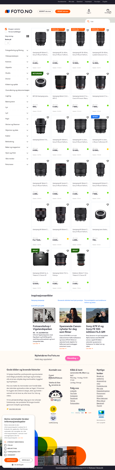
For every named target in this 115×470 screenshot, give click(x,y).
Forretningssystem (62, 468)
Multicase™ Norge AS (96, 468)
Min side (71, 1)
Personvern (101, 393)
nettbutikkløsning (77, 468)
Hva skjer (97, 1)
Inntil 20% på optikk (37, 306)
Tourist (99, 406)
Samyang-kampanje (37, 300)
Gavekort (80, 1)
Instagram (74, 396)
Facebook (74, 398)
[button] (57, 396)
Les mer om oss (15, 409)
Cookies (100, 396)
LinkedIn (73, 391)
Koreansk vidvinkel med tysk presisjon (70, 300)
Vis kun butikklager (14, 32)
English (105, 1)
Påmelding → (72, 358)
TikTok (72, 401)
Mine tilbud (101, 401)
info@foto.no (57, 378)
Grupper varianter (14, 29)
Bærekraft (100, 403)
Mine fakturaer (102, 398)
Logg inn (89, 10)
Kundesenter (62, 1)
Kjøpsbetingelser (103, 391)
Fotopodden (74, 403)
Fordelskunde (102, 386)
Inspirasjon (88, 1)
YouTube (73, 393)
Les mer (36, 343)
